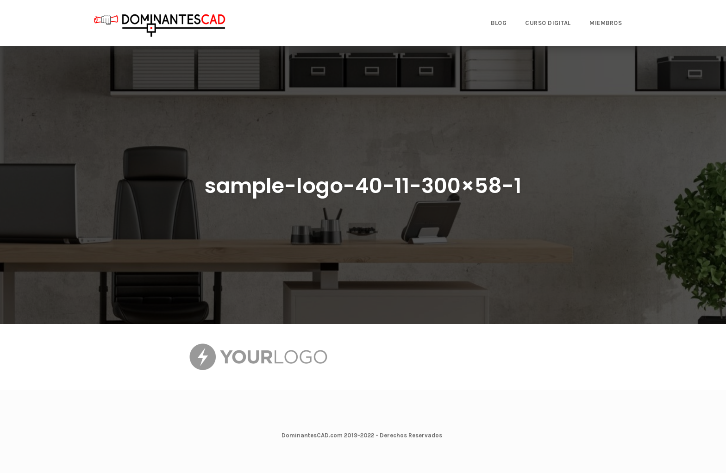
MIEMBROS (605, 22)
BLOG (499, 22)
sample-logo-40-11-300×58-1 (363, 185)
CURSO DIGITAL (548, 22)
